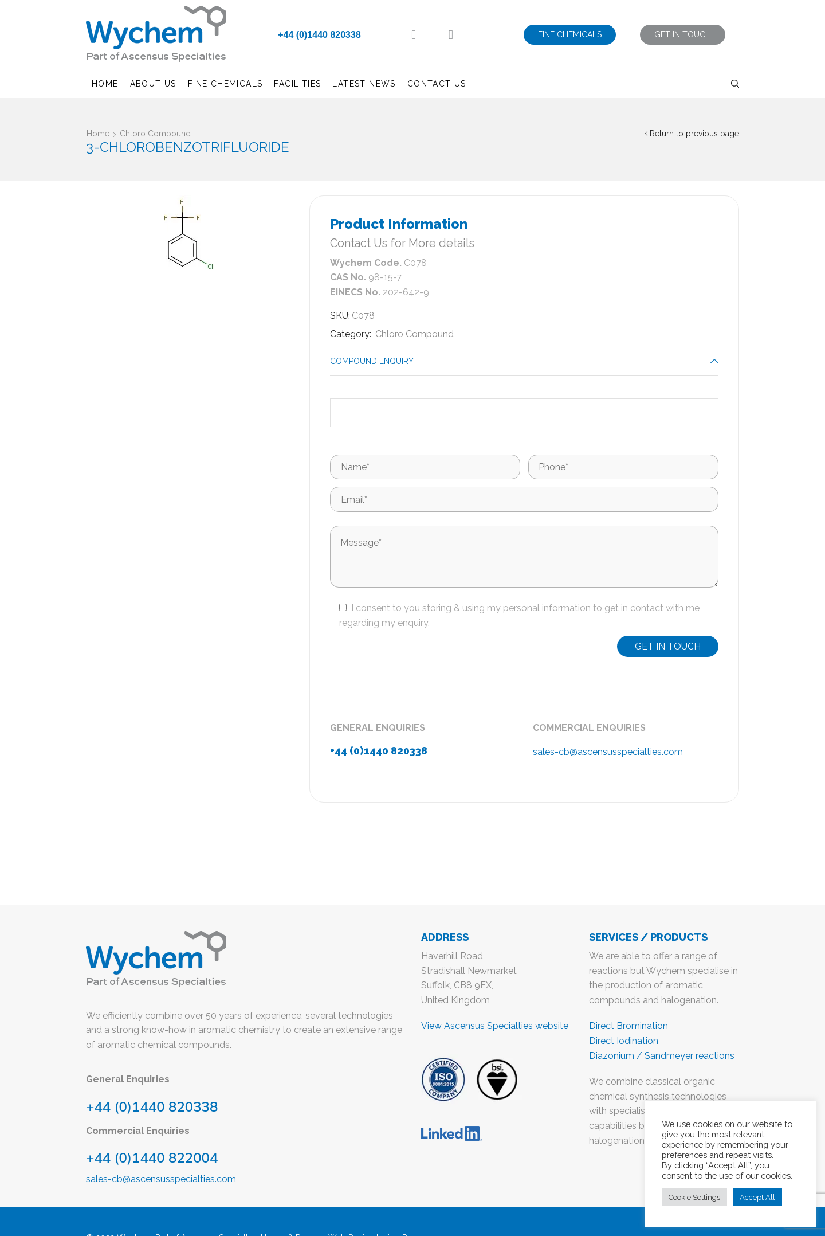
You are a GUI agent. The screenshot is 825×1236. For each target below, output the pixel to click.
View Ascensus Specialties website (494, 1025)
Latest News (363, 83)
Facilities (297, 83)
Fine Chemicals (225, 83)
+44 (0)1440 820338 (319, 35)
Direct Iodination (623, 1040)
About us (153, 83)
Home (105, 83)
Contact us (436, 83)
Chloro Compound (155, 133)
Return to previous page (694, 133)
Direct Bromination (628, 1025)
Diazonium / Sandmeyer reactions (661, 1055)
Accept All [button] (757, 1197)
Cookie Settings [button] (694, 1197)
